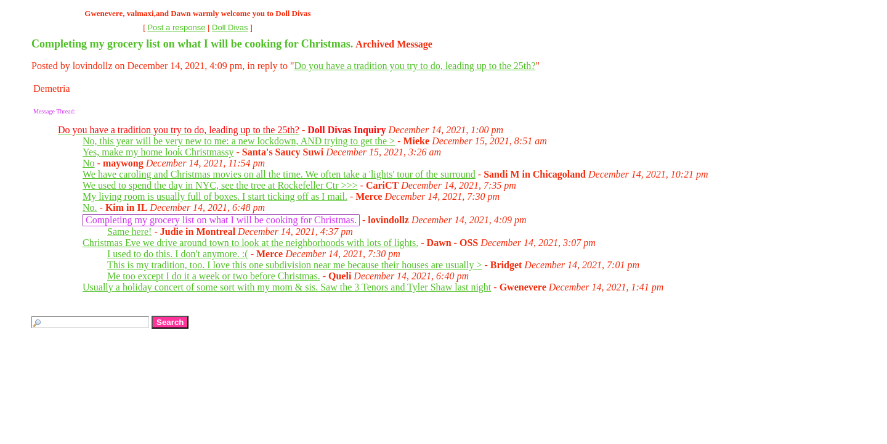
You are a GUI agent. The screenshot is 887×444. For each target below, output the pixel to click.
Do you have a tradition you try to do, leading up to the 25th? (414, 65)
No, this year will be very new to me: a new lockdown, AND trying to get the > (239, 141)
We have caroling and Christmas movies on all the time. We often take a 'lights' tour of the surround (279, 174)
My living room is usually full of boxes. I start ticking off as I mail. (215, 196)
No (89, 163)
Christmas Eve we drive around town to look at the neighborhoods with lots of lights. (250, 242)
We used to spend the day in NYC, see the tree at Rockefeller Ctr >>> (220, 185)
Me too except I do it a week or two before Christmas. (213, 276)
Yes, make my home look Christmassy (158, 152)
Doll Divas (230, 27)
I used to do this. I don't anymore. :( (177, 254)
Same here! (129, 231)
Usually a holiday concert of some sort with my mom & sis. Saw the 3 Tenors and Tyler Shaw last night (287, 287)
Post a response (176, 27)
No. (90, 207)
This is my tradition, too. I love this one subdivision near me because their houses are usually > (294, 265)
